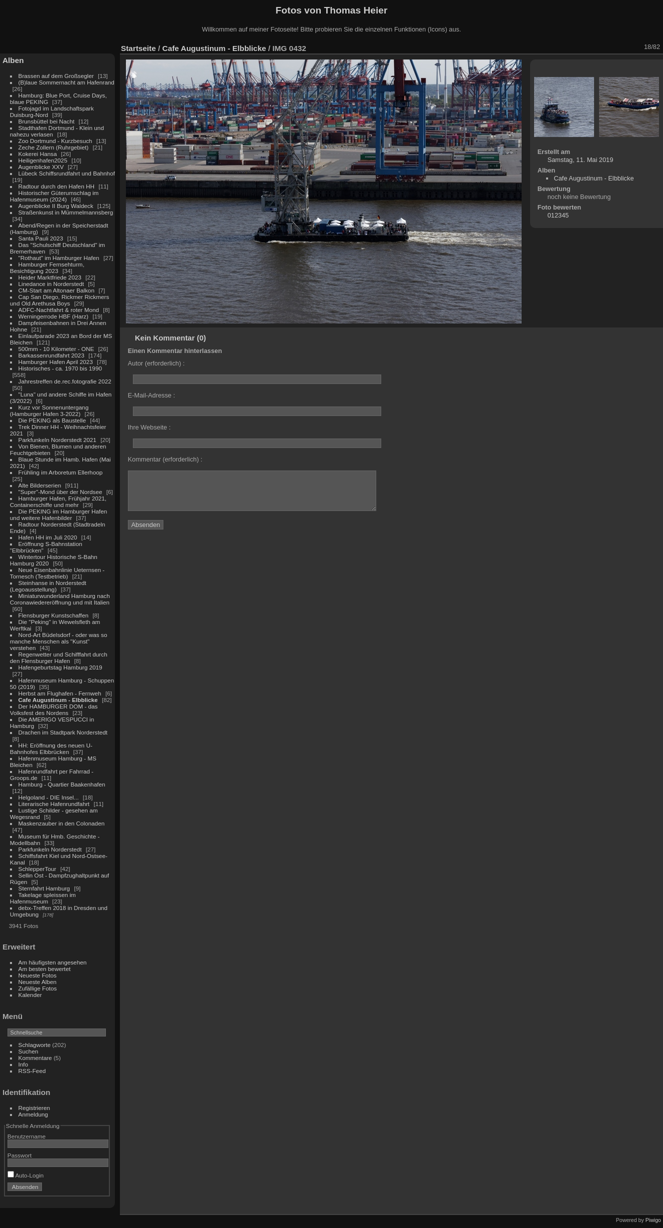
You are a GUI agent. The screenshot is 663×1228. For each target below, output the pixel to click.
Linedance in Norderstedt (51, 283)
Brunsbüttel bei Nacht (46, 121)
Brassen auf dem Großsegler (56, 75)
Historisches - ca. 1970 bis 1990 (60, 368)
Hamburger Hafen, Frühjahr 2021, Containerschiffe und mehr (58, 501)
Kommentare (35, 1057)
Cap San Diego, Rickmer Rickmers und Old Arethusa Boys (59, 300)
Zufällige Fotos (37, 988)
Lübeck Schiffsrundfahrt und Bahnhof (66, 173)
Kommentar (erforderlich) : (165, 459)
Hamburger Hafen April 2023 (55, 361)
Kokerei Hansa (37, 153)
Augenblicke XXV (41, 167)
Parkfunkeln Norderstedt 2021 (57, 439)
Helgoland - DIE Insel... (48, 797)
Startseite (138, 48)
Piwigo (653, 1220)
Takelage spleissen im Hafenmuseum (43, 898)
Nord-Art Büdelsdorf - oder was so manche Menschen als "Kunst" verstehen (58, 641)
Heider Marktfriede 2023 (49, 277)
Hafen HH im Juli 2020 (47, 537)
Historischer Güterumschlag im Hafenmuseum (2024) (54, 196)
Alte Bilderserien (39, 485)
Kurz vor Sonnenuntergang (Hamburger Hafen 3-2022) (49, 410)
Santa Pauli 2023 (40, 238)
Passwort (19, 1155)
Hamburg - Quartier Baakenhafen (61, 784)
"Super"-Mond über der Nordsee (60, 491)
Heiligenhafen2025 (42, 160)
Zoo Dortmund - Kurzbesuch (55, 141)
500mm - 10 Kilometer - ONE (56, 349)
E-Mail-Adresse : (151, 395)
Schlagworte (34, 1045)
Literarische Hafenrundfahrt (54, 803)
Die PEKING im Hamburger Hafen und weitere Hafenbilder (58, 514)
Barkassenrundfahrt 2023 (51, 355)
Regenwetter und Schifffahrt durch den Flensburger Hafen (58, 657)
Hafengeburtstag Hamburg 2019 (60, 667)
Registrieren (34, 1107)
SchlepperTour (37, 869)
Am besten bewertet (44, 969)
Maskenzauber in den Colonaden (61, 823)
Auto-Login (25, 1175)
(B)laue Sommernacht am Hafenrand (66, 82)
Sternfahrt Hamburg (44, 888)
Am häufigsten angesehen (52, 962)
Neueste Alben (37, 981)
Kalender (30, 995)
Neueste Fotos (37, 975)
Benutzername (26, 1136)
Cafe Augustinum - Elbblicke (58, 699)
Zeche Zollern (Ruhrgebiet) (53, 147)
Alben (13, 60)
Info (23, 1064)
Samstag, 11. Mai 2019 (581, 160)
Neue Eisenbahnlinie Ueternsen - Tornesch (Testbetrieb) (57, 573)
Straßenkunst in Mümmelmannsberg (65, 212)
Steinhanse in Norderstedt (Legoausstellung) (48, 586)
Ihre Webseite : (149, 427)
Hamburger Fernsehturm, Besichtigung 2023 (47, 267)
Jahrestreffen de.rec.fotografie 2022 (64, 381)
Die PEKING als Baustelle (52, 420)
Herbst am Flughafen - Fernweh (60, 693)
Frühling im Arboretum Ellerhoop (60, 472)
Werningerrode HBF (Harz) (53, 316)
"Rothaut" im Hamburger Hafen (58, 257)
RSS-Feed (32, 1071)
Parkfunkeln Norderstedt (50, 849)
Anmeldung (33, 1114)
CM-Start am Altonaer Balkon (56, 290)
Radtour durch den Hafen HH (56, 186)
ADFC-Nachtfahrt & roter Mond (58, 309)
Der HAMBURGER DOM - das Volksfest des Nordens (54, 709)
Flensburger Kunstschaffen (53, 615)
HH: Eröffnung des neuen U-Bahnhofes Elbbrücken (51, 748)
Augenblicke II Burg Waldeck (55, 205)
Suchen (28, 1051)
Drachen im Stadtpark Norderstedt (63, 732)
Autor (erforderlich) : (156, 363)
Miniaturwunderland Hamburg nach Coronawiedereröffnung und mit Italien (60, 599)
